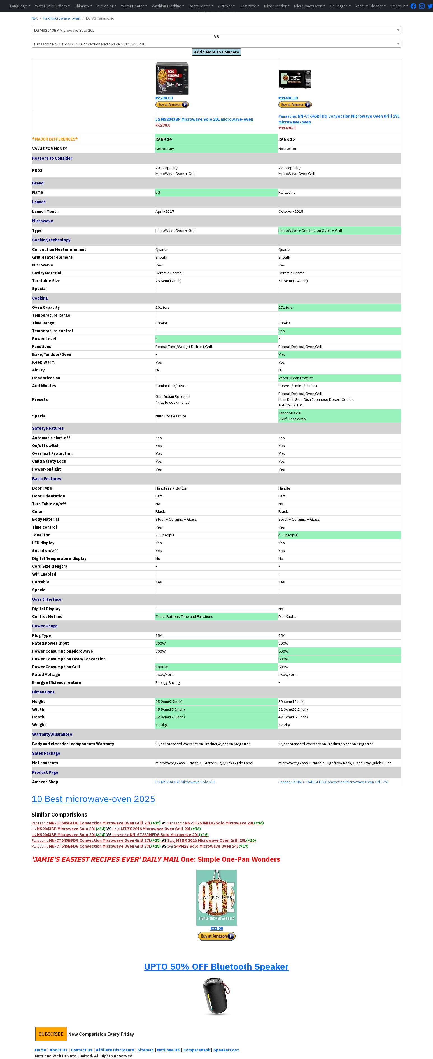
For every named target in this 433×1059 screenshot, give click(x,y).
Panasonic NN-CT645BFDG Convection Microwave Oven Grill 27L (333, 781)
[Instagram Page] (423, 6)
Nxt (35, 18)
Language (18, 5)
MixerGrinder (275, 5)
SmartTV (397, 5)
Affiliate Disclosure (115, 1050)
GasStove (247, 5)
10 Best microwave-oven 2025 (93, 799)
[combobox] (216, 30)
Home (40, 1050)
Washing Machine (166, 5)
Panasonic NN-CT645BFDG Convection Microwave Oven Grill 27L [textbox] (89, 43)
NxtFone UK (168, 1050)
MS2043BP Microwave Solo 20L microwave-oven (204, 119)
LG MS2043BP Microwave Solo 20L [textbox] (64, 30)
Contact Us (81, 1050)
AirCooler (105, 5)
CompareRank (196, 1050)
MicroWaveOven (308, 5)
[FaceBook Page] (415, 6)
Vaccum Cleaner (369, 5)
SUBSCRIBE (51, 1034)
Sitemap (146, 1050)
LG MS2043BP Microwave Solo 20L (185, 781)
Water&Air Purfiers (51, 5)
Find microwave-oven (61, 18)
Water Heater (132, 5)
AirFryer (225, 5)
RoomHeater (199, 5)
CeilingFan (339, 5)
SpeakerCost (226, 1050)
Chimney (82, 5)
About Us (58, 1050)
